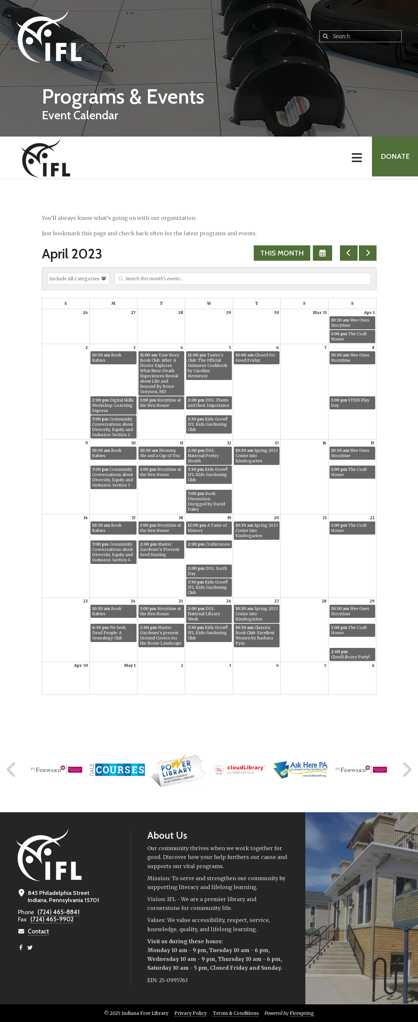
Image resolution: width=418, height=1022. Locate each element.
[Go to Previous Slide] (11, 770)
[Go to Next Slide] (407, 770)
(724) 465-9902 (50, 919)
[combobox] (360, 36)
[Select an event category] (78, 279)
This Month (282, 253)
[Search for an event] (243, 279)
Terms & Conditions (236, 1013)
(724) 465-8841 (57, 912)
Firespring (302, 1013)
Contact (38, 931)
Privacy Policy (190, 1013)
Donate (393, 157)
